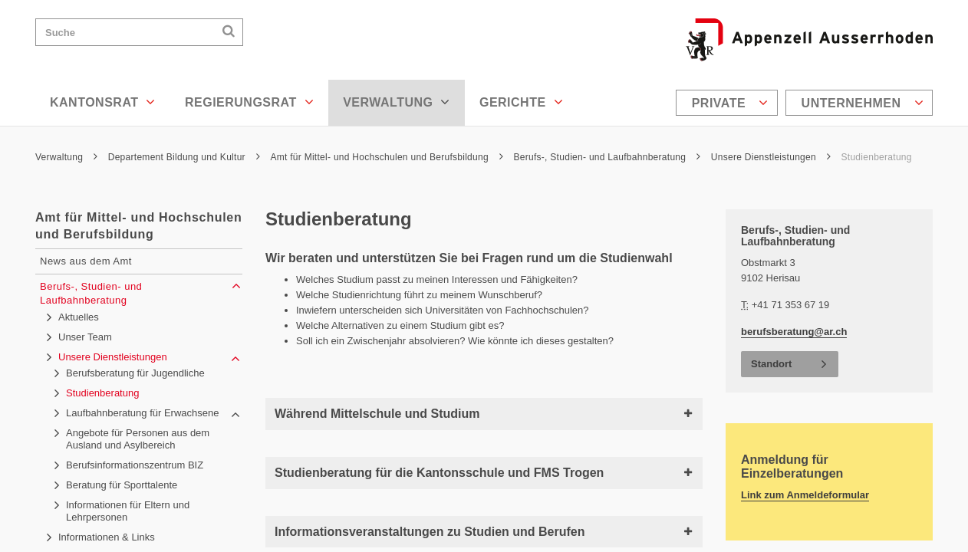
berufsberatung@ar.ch (794, 331)
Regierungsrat (249, 102)
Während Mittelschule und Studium (484, 413)
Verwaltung (396, 102)
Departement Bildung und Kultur (184, 157)
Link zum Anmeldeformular (805, 495)
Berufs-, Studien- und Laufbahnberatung (606, 157)
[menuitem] (729, 103)
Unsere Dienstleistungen (771, 157)
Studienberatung (876, 157)
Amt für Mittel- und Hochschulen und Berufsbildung (386, 157)
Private (730, 103)
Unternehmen (863, 103)
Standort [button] (771, 364)
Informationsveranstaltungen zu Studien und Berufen (484, 531)
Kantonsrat (103, 102)
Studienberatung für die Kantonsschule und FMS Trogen (484, 472)
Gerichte (521, 102)
